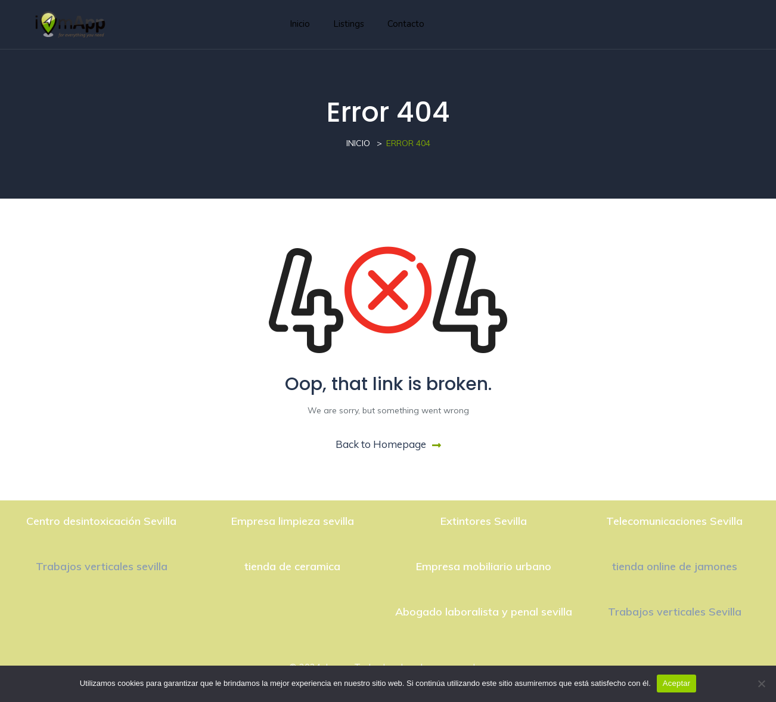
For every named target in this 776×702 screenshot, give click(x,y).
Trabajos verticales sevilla (101, 566)
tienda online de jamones (674, 566)
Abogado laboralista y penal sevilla (483, 611)
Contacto (405, 24)
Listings (348, 24)
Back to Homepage (388, 444)
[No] (761, 683)
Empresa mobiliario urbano (483, 566)
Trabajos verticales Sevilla (674, 611)
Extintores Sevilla (483, 521)
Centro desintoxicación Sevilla (101, 521)
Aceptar (677, 683)
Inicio (300, 24)
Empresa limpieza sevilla (292, 521)
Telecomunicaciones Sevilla (674, 521)
